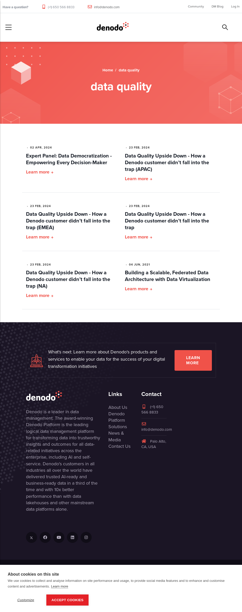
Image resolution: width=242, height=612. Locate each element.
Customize (25, 600)
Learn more (37, 172)
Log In (235, 6)
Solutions (117, 426)
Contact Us (119, 446)
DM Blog (217, 6)
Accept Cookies (67, 600)
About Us (117, 407)
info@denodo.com (107, 7)
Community (196, 6)
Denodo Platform (116, 417)
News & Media (116, 436)
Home (107, 70)
